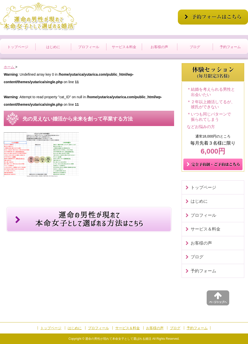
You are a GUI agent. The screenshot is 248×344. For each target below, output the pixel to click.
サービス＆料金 (124, 47)
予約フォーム (230, 47)
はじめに (53, 47)
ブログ (195, 47)
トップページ (17, 47)
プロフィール (88, 47)
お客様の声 (159, 47)
